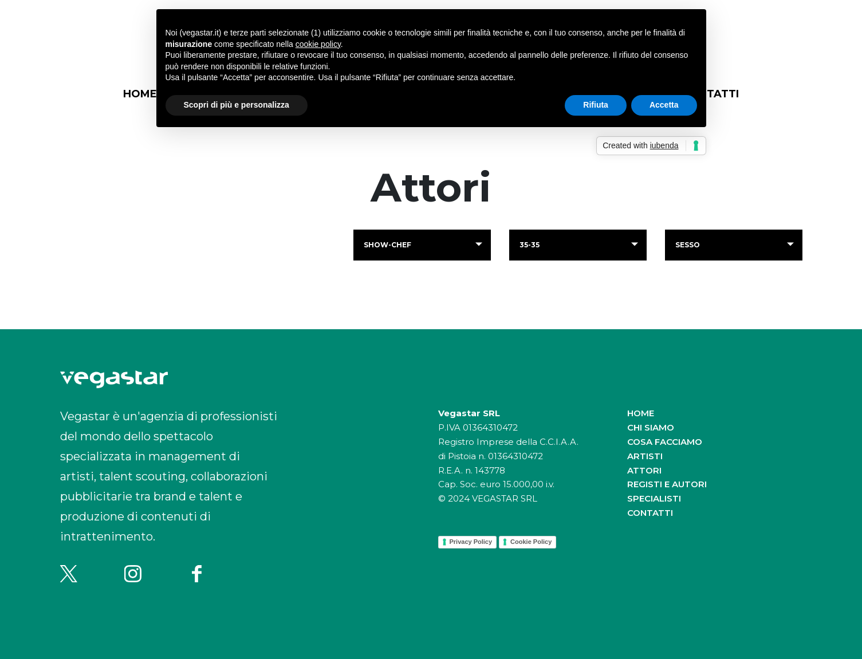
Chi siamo (650, 427)
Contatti (650, 512)
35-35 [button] (529, 244)
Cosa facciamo (664, 441)
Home (140, 94)
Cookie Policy (531, 541)
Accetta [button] (664, 104)
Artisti (645, 456)
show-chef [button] (387, 244)
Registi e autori (667, 484)
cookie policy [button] (318, 44)
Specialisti (654, 498)
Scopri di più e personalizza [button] (236, 104)
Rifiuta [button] (595, 104)
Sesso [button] (687, 244)
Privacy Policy (471, 541)
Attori (644, 470)
